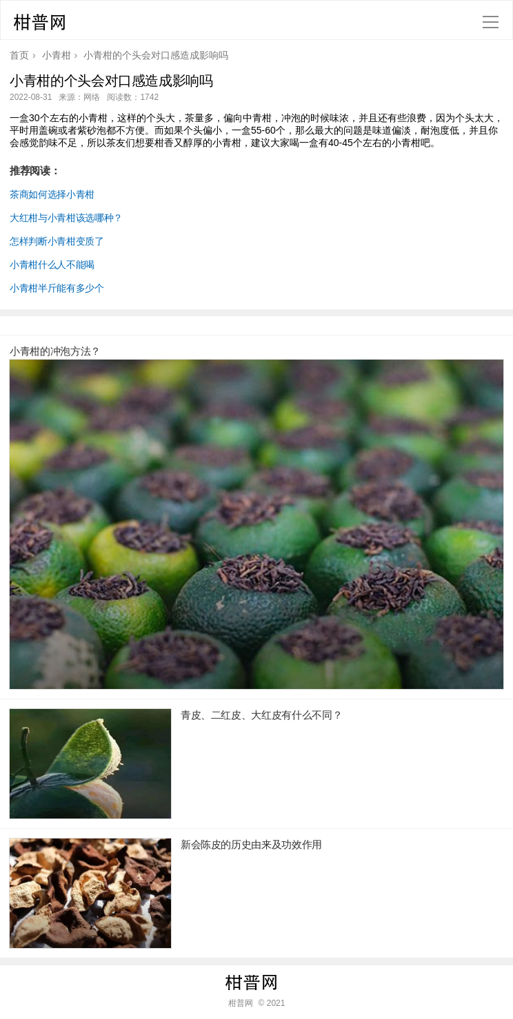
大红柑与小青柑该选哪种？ (66, 217)
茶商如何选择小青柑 (52, 194)
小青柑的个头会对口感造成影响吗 (155, 55)
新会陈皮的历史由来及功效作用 (251, 844)
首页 (19, 55)
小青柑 (56, 55)
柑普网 (44, 24)
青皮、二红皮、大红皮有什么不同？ (261, 715)
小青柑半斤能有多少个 (57, 288)
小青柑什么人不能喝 (52, 264)
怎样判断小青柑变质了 (57, 241)
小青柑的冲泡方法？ (55, 351)
